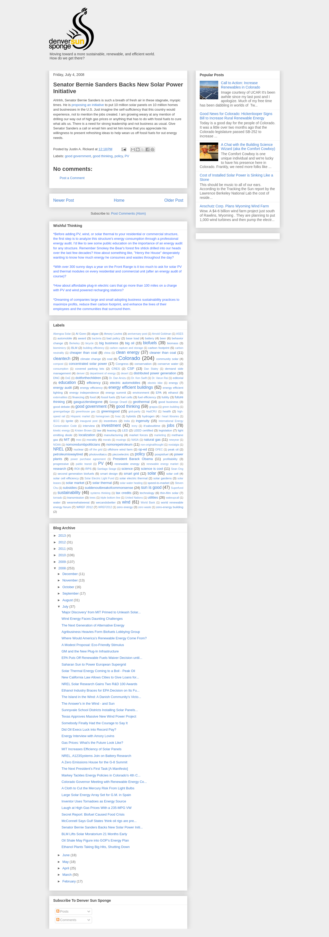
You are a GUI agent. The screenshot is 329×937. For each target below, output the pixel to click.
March (67, 875)
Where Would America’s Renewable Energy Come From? (104, 638)
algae (95, 333)
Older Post (173, 200)
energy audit (62, 388)
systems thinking (100, 493)
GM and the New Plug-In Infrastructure (90, 651)
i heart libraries (170, 416)
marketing (160, 435)
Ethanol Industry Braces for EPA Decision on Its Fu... (100, 690)
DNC (56, 377)
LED (125, 430)
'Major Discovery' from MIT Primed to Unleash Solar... (101, 612)
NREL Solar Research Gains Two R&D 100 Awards (99, 684)
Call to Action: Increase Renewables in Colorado (240, 85)
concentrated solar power (88, 364)
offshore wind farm (120, 449)
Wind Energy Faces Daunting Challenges (92, 619)
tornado (57, 497)
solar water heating (131, 483)
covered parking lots (89, 368)
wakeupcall (172, 497)
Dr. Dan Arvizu (117, 378)
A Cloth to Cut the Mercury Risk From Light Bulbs (97, 788)
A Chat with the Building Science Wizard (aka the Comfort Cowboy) (248, 147)
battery (149, 338)
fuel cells (127, 397)
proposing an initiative (88, 105)
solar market (75, 483)
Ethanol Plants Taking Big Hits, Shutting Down (95, 847)
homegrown (102, 416)
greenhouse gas (85, 411)
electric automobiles (125, 383)
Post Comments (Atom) (128, 213)
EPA (159, 392)
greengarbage (61, 411)
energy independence (84, 392)
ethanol (173, 392)
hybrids (131, 416)
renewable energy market (162, 464)
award (82, 338)
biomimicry (59, 348)
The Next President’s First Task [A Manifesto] (94, 769)
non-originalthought (152, 444)
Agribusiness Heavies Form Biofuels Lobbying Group (100, 632)
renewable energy (127, 463)
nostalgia (173, 444)
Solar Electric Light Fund (99, 478)
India (127, 421)
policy (119, 156)
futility (165, 397)
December (70, 574)
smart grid (131, 473)
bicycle (89, 343)
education (67, 382)
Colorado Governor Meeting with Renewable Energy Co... (104, 782)
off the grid (96, 449)
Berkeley (74, 343)
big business (108, 343)
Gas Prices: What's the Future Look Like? (92, 743)
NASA (135, 439)
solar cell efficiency (66, 478)
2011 (62, 549)
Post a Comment (72, 178)
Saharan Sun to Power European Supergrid (93, 664)
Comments (66, 920)
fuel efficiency (147, 397)
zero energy (125, 507)
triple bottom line (110, 497)
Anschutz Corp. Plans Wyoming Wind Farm (234, 206)
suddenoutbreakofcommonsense (109, 488)
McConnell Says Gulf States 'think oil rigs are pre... (98, 821)
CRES (116, 368)
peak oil (173, 449)
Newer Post (63, 200)
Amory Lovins (113, 333)
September (71, 593)
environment (141, 392)
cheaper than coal (83, 353)
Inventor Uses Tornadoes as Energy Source (93, 801)
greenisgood (110, 411)
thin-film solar (169, 492)
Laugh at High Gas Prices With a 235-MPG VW (96, 808)
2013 (62, 535)
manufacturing (113, 435)
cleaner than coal (163, 353)
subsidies (70, 488)
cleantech (61, 358)
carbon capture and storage (126, 348)
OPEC (159, 449)
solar (152, 473)
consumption (60, 368)
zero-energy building (169, 507)
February (69, 881)
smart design (109, 473)
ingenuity (142, 421)
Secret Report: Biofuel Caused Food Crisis (92, 814)
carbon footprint (158, 347)
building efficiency (94, 348)
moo (78, 439)
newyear (174, 439)
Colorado (129, 358)
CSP (130, 368)
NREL (58, 449)
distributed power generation (155, 373)
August (68, 600)
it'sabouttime (151, 425)
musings (121, 439)
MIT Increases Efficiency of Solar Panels (91, 749)
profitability (170, 459)
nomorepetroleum (119, 444)
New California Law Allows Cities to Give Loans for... (100, 677)
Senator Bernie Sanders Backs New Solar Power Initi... (102, 827)
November (70, 580)
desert (125, 373)
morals (107, 439)
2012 (62, 542)
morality (92, 439)
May (66, 862)
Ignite (69, 420)
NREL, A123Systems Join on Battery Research (96, 756)
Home (119, 200)
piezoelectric (120, 454)
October (68, 587)
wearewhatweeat (78, 502)
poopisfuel (161, 454)
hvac (118, 416)
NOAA (57, 444)
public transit (84, 464)
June (66, 855)
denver (81, 373)
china (107, 352)
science (127, 469)
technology (147, 492)
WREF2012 (105, 507)
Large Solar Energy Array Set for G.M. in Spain (96, 795)
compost (58, 364)
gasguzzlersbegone (88, 402)
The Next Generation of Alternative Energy (92, 625)
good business (168, 401)
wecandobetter (106, 502)
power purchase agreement (88, 459)
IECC (56, 421)
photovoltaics (98, 454)
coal (109, 358)
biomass (172, 343)
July (65, 606)
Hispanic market (80, 416)
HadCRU (151, 411)
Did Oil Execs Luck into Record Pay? (88, 729)
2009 (62, 562)
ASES (179, 333)
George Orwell (118, 402)
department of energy (103, 373)
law (99, 430)
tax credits (123, 493)
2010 (62, 555)
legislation (165, 430)
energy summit (116, 392)
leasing (111, 430)
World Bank (148, 502)
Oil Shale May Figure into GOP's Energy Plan (95, 840)
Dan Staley (151, 368)
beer (163, 338)
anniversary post (137, 333)
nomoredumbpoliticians (83, 444)
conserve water (168, 363)
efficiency (93, 383)
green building (170, 406)
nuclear (79, 449)
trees (93, 497)
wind (126, 502)
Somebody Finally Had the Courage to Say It (94, 723)
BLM (74, 347)
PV (127, 156)
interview (89, 425)
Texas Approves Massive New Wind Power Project (98, 716)
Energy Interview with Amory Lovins (87, 736)
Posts (62, 911)
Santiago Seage (106, 468)
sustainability (69, 492)
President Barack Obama (133, 459)
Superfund (177, 488)
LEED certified (143, 430)
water (57, 502)
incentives (110, 420)
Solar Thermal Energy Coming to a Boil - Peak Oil (98, 671)
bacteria (96, 338)
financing (78, 397)
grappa (153, 406)
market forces (138, 435)
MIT (67, 439)
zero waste (144, 507)
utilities (153, 497)
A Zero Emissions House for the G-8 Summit (94, 762)
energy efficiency (91, 387)
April (66, 868)
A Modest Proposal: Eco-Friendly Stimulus (92, 645)
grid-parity (134, 411)
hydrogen (148, 416)
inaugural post (88, 421)
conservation (142, 363)
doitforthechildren (88, 378)
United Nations (134, 497)
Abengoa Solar (62, 333)
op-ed (143, 449)
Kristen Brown (83, 430)
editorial (178, 377)
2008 (62, 568)
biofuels (150, 343)
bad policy (113, 338)
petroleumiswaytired (68, 454)
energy (173, 382)
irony (135, 426)
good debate (61, 406)
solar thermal (102, 483)
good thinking (103, 156)
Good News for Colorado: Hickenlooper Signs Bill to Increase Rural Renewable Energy (236, 116)
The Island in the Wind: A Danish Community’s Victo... (101, 697)
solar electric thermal (134, 478)
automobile (64, 338)
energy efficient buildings (130, 387)
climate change (90, 358)
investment (111, 425)
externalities (60, 397)
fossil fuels (108, 397)
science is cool (152, 469)
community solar (167, 358)
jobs (171, 425)
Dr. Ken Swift (139, 378)
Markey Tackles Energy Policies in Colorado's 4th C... (100, 775)
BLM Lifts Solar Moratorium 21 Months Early (94, 834)
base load (132, 338)
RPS (88, 468)
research (59, 469)
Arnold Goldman (161, 333)
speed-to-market (158, 482)
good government (78, 156)
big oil (129, 343)
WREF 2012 (84, 507)
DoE (67, 378)
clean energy (127, 352)
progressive (61, 463)
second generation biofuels (76, 473)
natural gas (152, 439)
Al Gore (81, 333)
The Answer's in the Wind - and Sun (87, 703)
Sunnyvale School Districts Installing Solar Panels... (99, 710)
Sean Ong (177, 468)
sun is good (151, 487)
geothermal (141, 402)
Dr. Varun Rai (160, 378)
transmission (75, 497)
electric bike (155, 383)
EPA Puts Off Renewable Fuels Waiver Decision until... (101, 658)
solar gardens (162, 478)
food (93, 397)
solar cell (172, 473)
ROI (77, 468)
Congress (122, 363)
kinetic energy (61, 430)
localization (87, 435)
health (167, 411)
